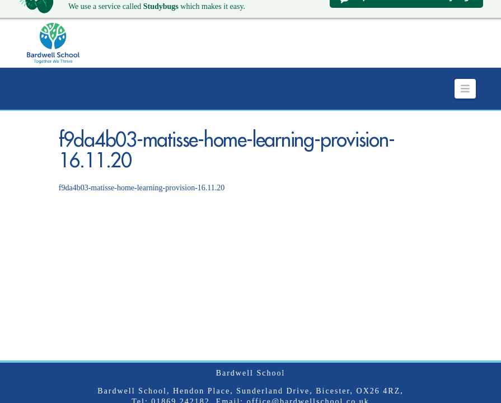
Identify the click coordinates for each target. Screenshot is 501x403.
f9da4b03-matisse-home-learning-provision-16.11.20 (142, 174)
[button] (465, 75)
